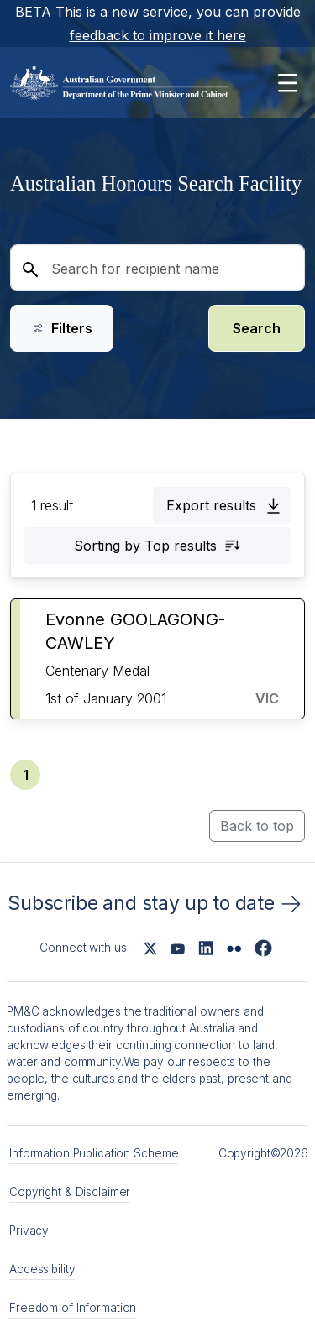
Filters (61, 328)
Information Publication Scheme (93, 1153)
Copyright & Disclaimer (69, 1192)
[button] (222, 505)
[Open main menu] (287, 83)
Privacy (29, 1230)
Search (256, 328)
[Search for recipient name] (157, 267)
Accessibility (42, 1269)
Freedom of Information (72, 1307)
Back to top (257, 826)
